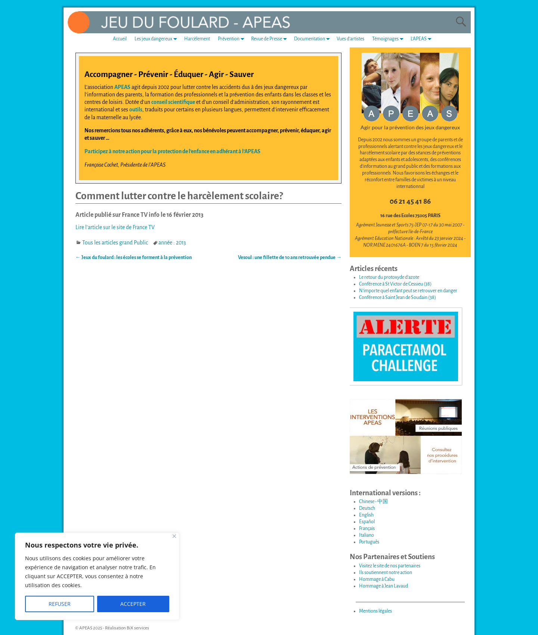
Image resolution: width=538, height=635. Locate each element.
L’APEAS (423, 39)
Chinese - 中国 (373, 501)
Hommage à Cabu (377, 579)
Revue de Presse (270, 39)
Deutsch (367, 508)
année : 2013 (172, 243)
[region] (97, 576)
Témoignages (389, 39)
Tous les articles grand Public (115, 243)
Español (367, 521)
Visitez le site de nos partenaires (389, 565)
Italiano (366, 535)
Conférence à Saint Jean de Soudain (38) (397, 297)
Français (367, 528)
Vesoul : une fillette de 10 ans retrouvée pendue (289, 257)
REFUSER (60, 603)
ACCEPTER (133, 603)
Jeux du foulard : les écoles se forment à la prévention (133, 257)
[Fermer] (174, 536)
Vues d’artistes (350, 38)
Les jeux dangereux (157, 39)
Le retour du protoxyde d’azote (389, 277)
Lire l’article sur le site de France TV (115, 227)
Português (369, 542)
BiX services (138, 628)
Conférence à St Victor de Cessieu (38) (395, 284)
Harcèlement (197, 38)
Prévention (232, 39)
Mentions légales (375, 611)
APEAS (122, 87)
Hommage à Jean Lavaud (383, 586)
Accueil (120, 38)
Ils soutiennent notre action (385, 572)
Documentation (313, 39)
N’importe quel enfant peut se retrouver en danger (408, 290)
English (366, 515)
